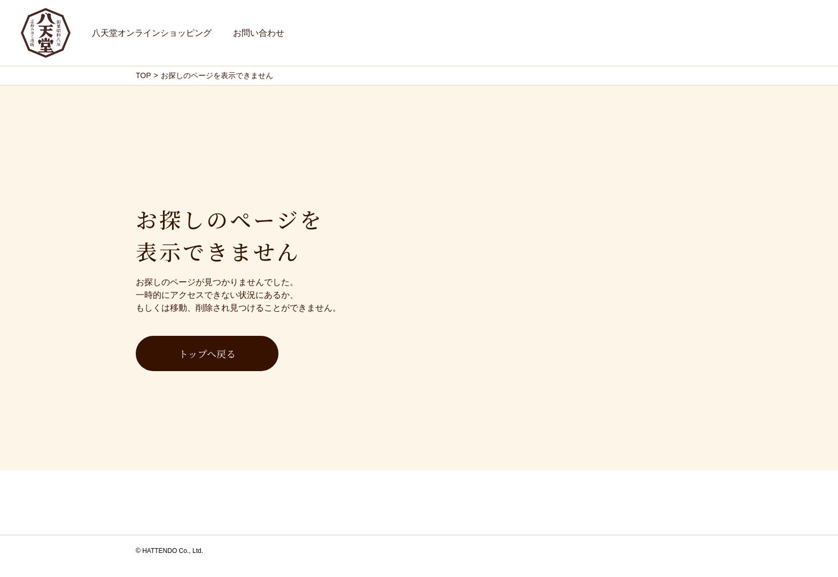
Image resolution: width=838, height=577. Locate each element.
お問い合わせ (258, 32)
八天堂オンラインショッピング (152, 32)
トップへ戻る (207, 353)
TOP (143, 75)
